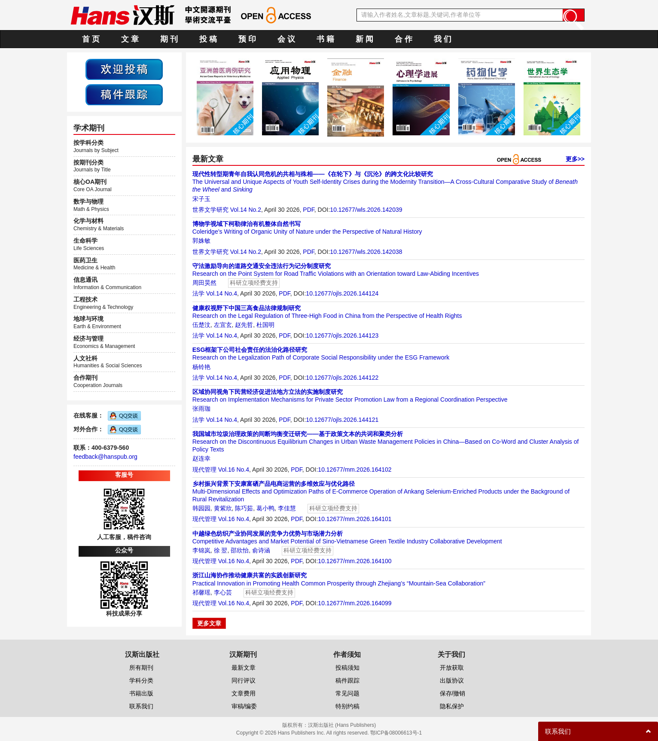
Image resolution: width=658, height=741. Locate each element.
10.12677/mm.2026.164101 (354, 518)
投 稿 (208, 39)
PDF (308, 209)
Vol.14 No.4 (221, 293)
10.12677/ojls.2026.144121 (342, 419)
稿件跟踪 (347, 680)
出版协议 (452, 680)
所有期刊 (141, 667)
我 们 (442, 39)
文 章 (130, 39)
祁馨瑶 (201, 592)
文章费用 (244, 693)
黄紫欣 (223, 508)
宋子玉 (201, 198)
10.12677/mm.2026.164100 (354, 561)
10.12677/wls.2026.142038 (366, 251)
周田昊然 (204, 282)
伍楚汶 (201, 324)
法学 (198, 293)
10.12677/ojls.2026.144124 (342, 293)
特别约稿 (347, 706)
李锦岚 (201, 550)
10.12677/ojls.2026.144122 (342, 377)
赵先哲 (244, 324)
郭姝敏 (201, 240)
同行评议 (244, 680)
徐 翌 (221, 550)
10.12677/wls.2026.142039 (366, 209)
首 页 (91, 39)
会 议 (286, 39)
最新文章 (244, 667)
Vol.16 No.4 (233, 469)
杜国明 (265, 324)
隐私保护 (452, 706)
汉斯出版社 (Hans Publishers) (342, 725)
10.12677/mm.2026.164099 (354, 603)
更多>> (575, 159)
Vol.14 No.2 (245, 209)
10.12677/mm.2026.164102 (354, 469)
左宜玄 (223, 324)
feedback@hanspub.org (105, 456)
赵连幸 (201, 458)
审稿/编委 (244, 706)
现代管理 (204, 469)
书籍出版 (141, 693)
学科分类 (141, 680)
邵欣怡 (240, 550)
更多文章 (209, 623)
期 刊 (169, 39)
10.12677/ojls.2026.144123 (342, 335)
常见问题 (347, 693)
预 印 (247, 39)
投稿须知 (347, 667)
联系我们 (141, 706)
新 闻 (364, 39)
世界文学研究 (210, 209)
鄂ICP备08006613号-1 (396, 733)
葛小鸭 (265, 508)
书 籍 (325, 39)
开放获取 (452, 667)
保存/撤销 (453, 693)
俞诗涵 (261, 550)
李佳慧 (287, 508)
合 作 (403, 39)
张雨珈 (201, 408)
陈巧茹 (244, 508)
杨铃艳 (201, 366)
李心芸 (223, 592)
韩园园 (201, 508)
